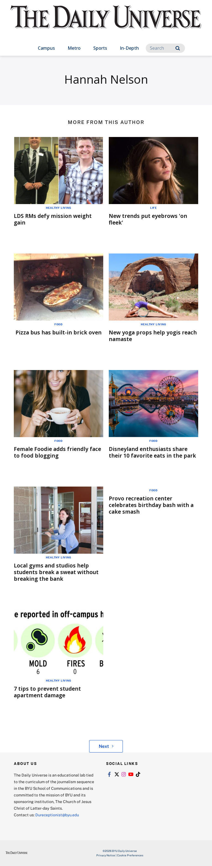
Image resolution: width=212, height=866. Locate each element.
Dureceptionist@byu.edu (57, 814)
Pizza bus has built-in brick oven (59, 332)
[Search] (165, 48)
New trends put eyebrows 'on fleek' (149, 219)
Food (58, 324)
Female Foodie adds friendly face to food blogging (53, 452)
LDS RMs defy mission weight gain (54, 219)
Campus (46, 48)
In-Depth (129, 48)
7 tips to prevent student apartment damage (48, 692)
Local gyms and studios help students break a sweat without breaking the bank (58, 572)
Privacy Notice (105, 855)
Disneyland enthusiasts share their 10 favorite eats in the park (153, 452)
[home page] (105, 22)
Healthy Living (58, 207)
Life (153, 207)
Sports (100, 48)
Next (106, 746)
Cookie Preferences (130, 855)
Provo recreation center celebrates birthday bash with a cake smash (152, 505)
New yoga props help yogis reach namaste (146, 336)
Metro (74, 48)
